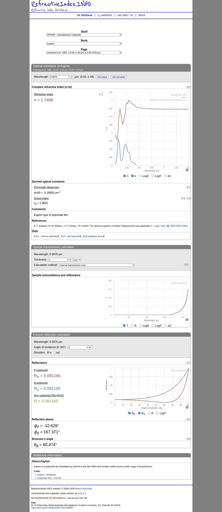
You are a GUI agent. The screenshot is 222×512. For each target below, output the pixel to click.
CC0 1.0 (82, 493)
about (141, 15)
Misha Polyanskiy (83, 488)
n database (105, 15)
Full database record (94, 236)
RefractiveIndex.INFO (61, 4)
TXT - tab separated (71, 236)
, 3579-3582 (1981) (170, 226)
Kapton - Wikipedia (46, 474)
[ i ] (188, 87)
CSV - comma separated (46, 236)
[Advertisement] (165, 41)
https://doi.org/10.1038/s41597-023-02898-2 (52, 507)
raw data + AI (125, 15)
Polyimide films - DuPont (49, 478)
